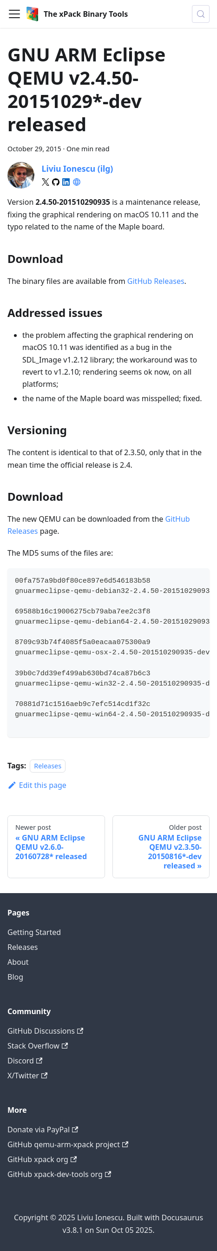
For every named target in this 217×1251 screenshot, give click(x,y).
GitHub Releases (155, 281)
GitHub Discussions (45, 1031)
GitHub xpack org (42, 1159)
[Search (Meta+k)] (201, 14)
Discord (24, 1061)
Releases (47, 765)
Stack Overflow (37, 1046)
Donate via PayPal (42, 1129)
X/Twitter (27, 1075)
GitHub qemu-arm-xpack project (67, 1144)
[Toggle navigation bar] (14, 14)
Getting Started (34, 932)
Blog (15, 977)
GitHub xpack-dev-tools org (59, 1174)
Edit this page (36, 785)
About (17, 962)
